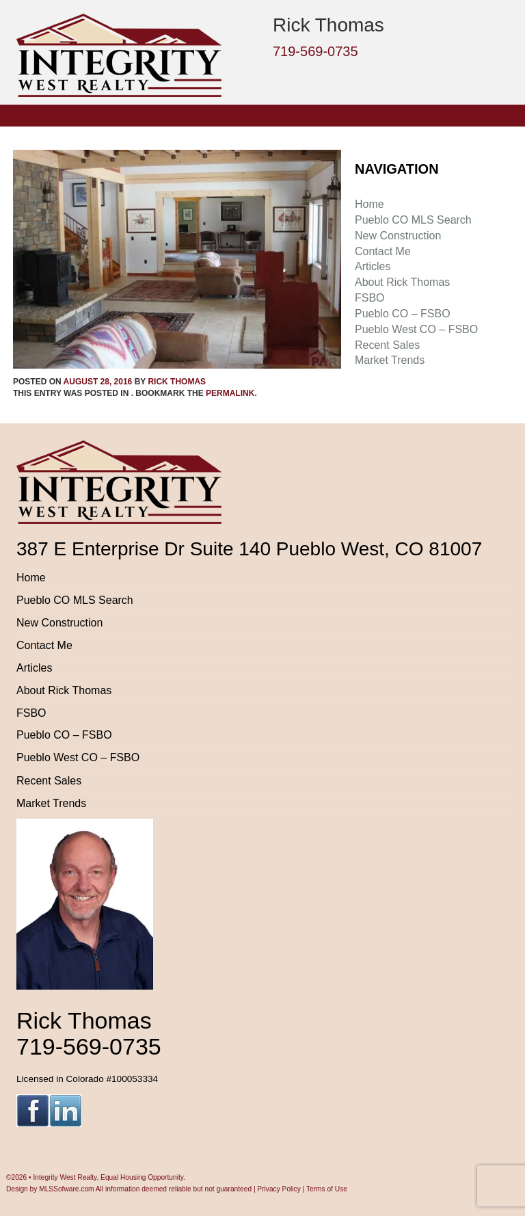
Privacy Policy (278, 1189)
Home (369, 204)
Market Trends (390, 360)
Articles (372, 266)
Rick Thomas (177, 381)
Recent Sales (387, 345)
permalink (230, 393)
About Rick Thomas (402, 282)
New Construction (398, 235)
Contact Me (383, 251)
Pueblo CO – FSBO (402, 313)
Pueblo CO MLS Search (413, 220)
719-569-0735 (315, 51)
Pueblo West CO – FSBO (416, 329)
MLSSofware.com (66, 1189)
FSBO (370, 298)
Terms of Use (326, 1189)
